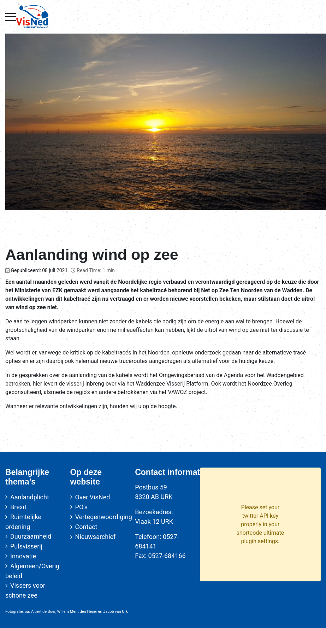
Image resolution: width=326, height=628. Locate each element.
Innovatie (23, 556)
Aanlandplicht (29, 497)
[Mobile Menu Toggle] (10, 16)
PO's (81, 507)
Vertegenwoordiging (103, 517)
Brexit (18, 507)
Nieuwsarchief (95, 536)
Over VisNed (92, 497)
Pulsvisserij (26, 546)
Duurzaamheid (30, 536)
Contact (86, 526)
